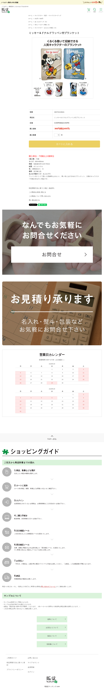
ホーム (30, 15)
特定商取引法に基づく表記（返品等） (42, 188)
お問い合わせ (33, 658)
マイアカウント (34, 662)
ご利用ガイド (12, 658)
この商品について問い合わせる (40, 196)
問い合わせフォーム (48, 586)
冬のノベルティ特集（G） (42, 24)
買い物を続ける (34, 200)
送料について (52, 619)
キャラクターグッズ (55, 15)
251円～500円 (39, 18)
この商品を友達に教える (37, 192)
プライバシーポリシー (15, 669)
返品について (52, 636)
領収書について (52, 644)
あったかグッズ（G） (41, 21)
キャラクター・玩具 (41, 15)
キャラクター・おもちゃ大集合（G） (46, 28)
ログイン (31, 672)
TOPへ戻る (52, 439)
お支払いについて (52, 627)
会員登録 (31, 667)
